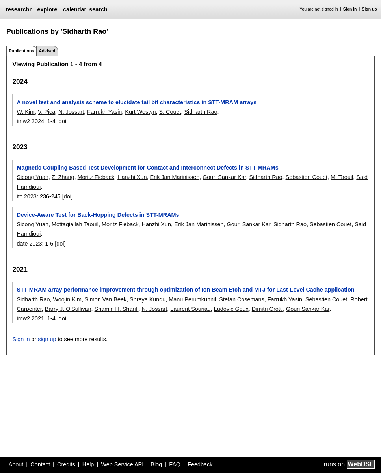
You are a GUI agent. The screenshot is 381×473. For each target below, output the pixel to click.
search (98, 9)
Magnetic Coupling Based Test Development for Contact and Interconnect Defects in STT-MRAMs (147, 167)
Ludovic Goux (231, 309)
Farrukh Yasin (104, 112)
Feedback (200, 464)
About (16, 464)
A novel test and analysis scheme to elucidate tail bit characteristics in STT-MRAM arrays (136, 102)
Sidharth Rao (200, 112)
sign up (47, 339)
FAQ (174, 464)
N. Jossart (71, 112)
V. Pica (46, 112)
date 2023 (29, 243)
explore (47, 9)
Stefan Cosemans (241, 299)
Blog (156, 464)
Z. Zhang (63, 177)
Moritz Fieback (96, 177)
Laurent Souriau (190, 309)
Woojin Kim (67, 299)
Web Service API (122, 464)
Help (88, 464)
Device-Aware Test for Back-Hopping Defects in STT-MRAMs (98, 215)
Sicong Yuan (32, 177)
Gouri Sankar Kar (224, 177)
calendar (74, 9)
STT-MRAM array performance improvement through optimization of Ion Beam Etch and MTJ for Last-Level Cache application (185, 289)
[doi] (62, 121)
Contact (40, 464)
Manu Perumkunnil (192, 299)
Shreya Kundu (147, 299)
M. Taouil (342, 177)
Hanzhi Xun (132, 177)
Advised (47, 50)
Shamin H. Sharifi (117, 309)
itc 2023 (26, 196)
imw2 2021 (30, 318)
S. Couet (170, 112)
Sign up (369, 9)
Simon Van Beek (105, 299)
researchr (19, 9)
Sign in (350, 9)
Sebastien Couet (306, 177)
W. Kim (26, 112)
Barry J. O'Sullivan (68, 309)
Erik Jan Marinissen (175, 177)
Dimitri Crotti (267, 309)
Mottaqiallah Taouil (75, 224)
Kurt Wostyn (140, 112)
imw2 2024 (30, 121)
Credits (66, 464)
